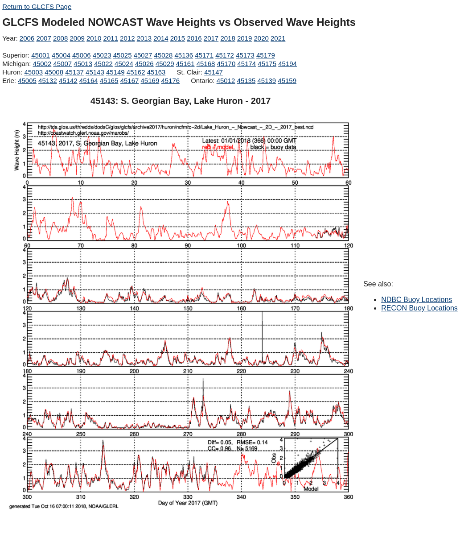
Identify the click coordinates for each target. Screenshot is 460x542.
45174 (246, 63)
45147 (213, 72)
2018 (227, 38)
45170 (226, 63)
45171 (204, 55)
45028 (163, 55)
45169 (150, 80)
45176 (170, 80)
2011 (110, 38)
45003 (33, 72)
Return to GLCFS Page (36, 6)
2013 (144, 38)
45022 (103, 63)
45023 (102, 55)
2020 (261, 38)
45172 (224, 55)
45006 (81, 55)
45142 (68, 80)
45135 (246, 80)
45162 (136, 72)
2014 (160, 38)
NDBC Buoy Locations (416, 299)
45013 (83, 63)
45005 (27, 80)
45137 (74, 72)
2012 (127, 38)
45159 (287, 80)
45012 (226, 80)
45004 (61, 55)
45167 (129, 80)
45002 (42, 63)
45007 (62, 63)
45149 (115, 72)
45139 (266, 80)
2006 (27, 38)
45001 (40, 55)
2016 (194, 38)
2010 (93, 38)
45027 (143, 55)
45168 (206, 63)
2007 (43, 38)
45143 (95, 72)
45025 (122, 55)
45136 (183, 55)
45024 (124, 63)
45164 (88, 80)
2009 (77, 38)
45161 (185, 63)
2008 (60, 38)
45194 (287, 63)
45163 (156, 72)
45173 (245, 55)
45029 (165, 63)
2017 (211, 38)
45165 (109, 80)
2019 (244, 38)
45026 (144, 63)
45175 (267, 63)
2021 (278, 38)
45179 (265, 55)
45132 (47, 80)
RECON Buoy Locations (419, 308)
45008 (54, 72)
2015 (177, 38)
